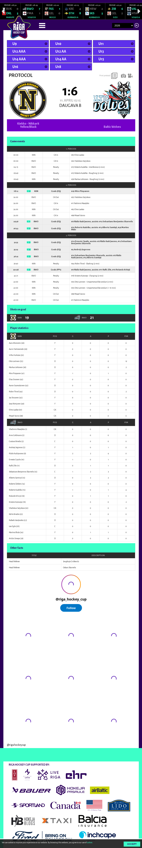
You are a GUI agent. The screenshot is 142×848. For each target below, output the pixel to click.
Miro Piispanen (82, 191)
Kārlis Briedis (14, 514)
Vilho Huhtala (14, 355)
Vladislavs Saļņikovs (82, 161)
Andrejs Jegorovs (82, 249)
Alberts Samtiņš (109, 227)
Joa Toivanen (14, 398)
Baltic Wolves (112, 126)
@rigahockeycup (16, 744)
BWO (16, 422)
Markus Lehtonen (81, 179)
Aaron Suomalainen (17, 385)
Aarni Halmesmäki (16, 349)
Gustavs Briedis (15, 441)
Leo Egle (12, 526)
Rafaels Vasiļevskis (16, 520)
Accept (132, 844)
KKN (16, 336)
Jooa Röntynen (14, 404)
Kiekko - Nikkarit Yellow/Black (28, 125)
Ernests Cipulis (82, 241)
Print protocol (104, 75)
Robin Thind (80, 264)
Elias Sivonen (14, 379)
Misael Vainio (79, 215)
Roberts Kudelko (80, 167)
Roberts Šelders (15, 484)
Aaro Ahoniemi (15, 343)
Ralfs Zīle (107, 270)
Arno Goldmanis (15, 435)
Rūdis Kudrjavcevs (82, 221)
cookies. (90, 842)
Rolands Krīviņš (123, 270)
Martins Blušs (14, 532)
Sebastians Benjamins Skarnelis (118, 221)
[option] (10, 11)
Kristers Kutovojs (81, 276)
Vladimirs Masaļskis (81, 203)
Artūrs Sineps (14, 538)
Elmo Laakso (79, 155)
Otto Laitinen (80, 282)
